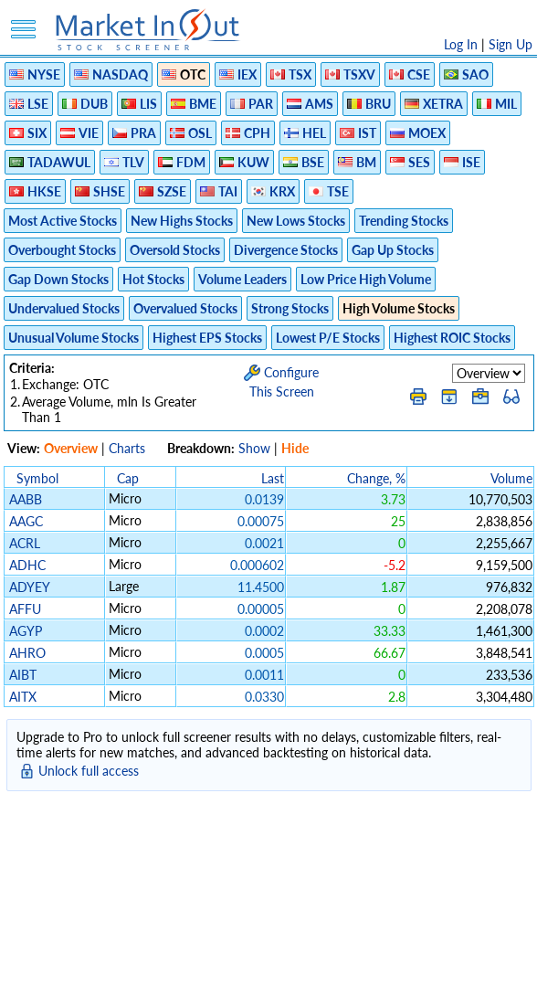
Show (254, 448)
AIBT (23, 674)
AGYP (25, 631)
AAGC (26, 521)
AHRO (27, 653)
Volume (511, 478)
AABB (25, 499)
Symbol (37, 478)
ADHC (27, 565)
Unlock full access (88, 770)
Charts (127, 448)
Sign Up (510, 44)
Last (272, 478)
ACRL (24, 543)
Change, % (376, 478)
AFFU (25, 609)
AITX (23, 696)
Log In (461, 44)
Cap (128, 478)
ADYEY (29, 587)
